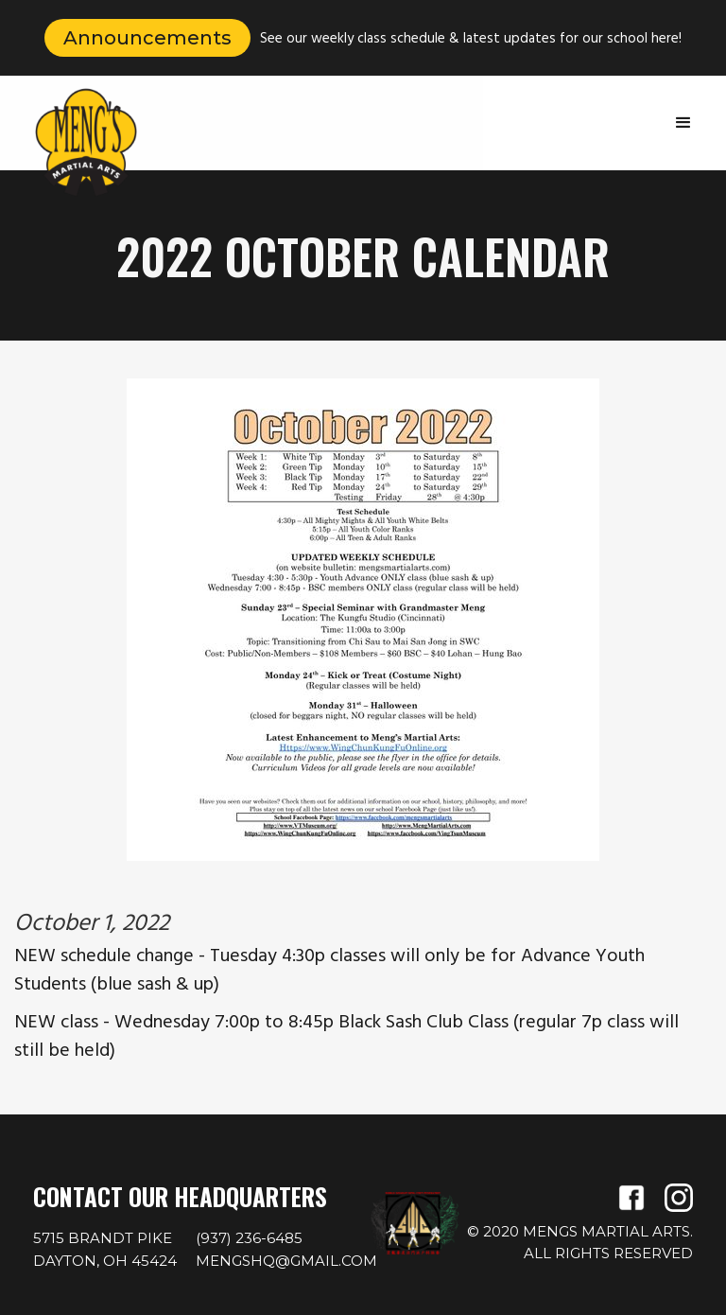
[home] (86, 143)
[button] (683, 123)
